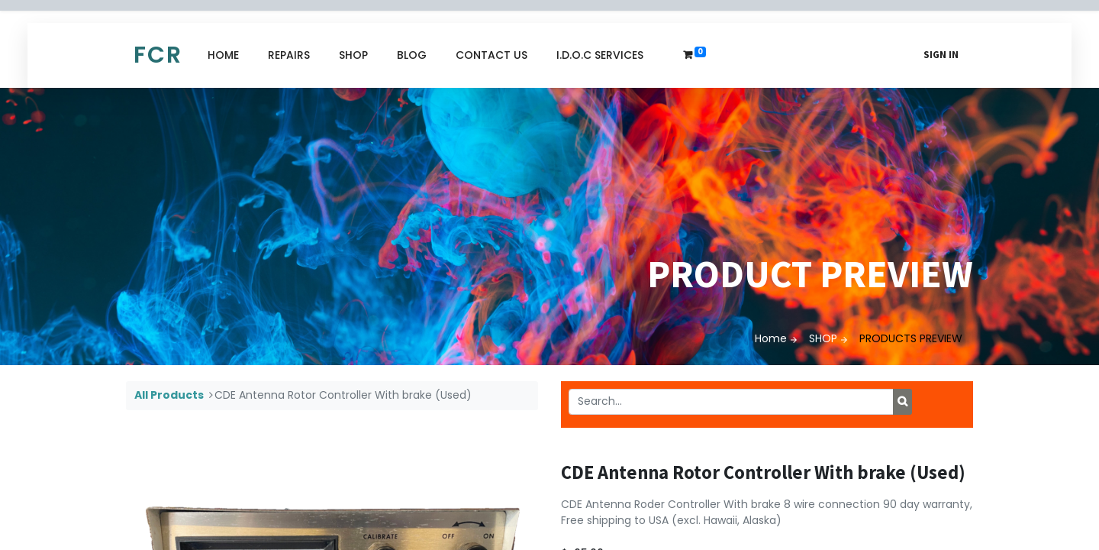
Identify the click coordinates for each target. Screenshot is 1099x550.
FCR (158, 55)
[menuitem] (223, 55)
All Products (169, 395)
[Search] (902, 402)
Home (771, 338)
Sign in (941, 54)
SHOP (823, 338)
